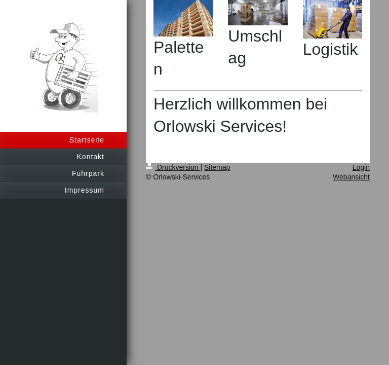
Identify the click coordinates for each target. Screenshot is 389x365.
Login (361, 167)
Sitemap (217, 167)
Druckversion (173, 167)
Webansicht (351, 177)
